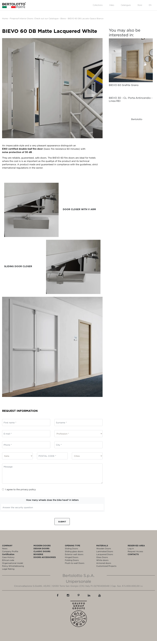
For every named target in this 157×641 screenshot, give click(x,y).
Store (139, 5)
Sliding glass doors (74, 551)
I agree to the (19, 489)
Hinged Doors (71, 557)
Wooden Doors (103, 548)
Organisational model (12, 563)
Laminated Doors (104, 551)
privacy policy (28, 489)
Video (111, 5)
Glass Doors (102, 557)
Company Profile (10, 551)
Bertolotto (136, 119)
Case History (8, 557)
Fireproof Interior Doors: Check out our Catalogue (34, 18)
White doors (102, 560)
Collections (98, 5)
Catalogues (126, 5)
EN (150, 5)
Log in (131, 548)
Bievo (63, 18)
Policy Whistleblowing (13, 566)
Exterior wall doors (74, 554)
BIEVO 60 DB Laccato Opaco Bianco (85, 18)
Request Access (135, 551)
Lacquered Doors (104, 554)
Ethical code (8, 560)
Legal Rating (8, 569)
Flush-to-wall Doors (74, 563)
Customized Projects (106, 566)
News (4, 548)
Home (5, 18)
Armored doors (103, 563)
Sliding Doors (71, 548)
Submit (62, 522)
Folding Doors (72, 560)
